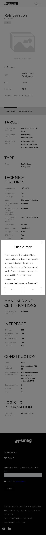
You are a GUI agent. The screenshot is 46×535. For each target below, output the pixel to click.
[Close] (42, 242)
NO (33, 290)
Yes (12, 290)
